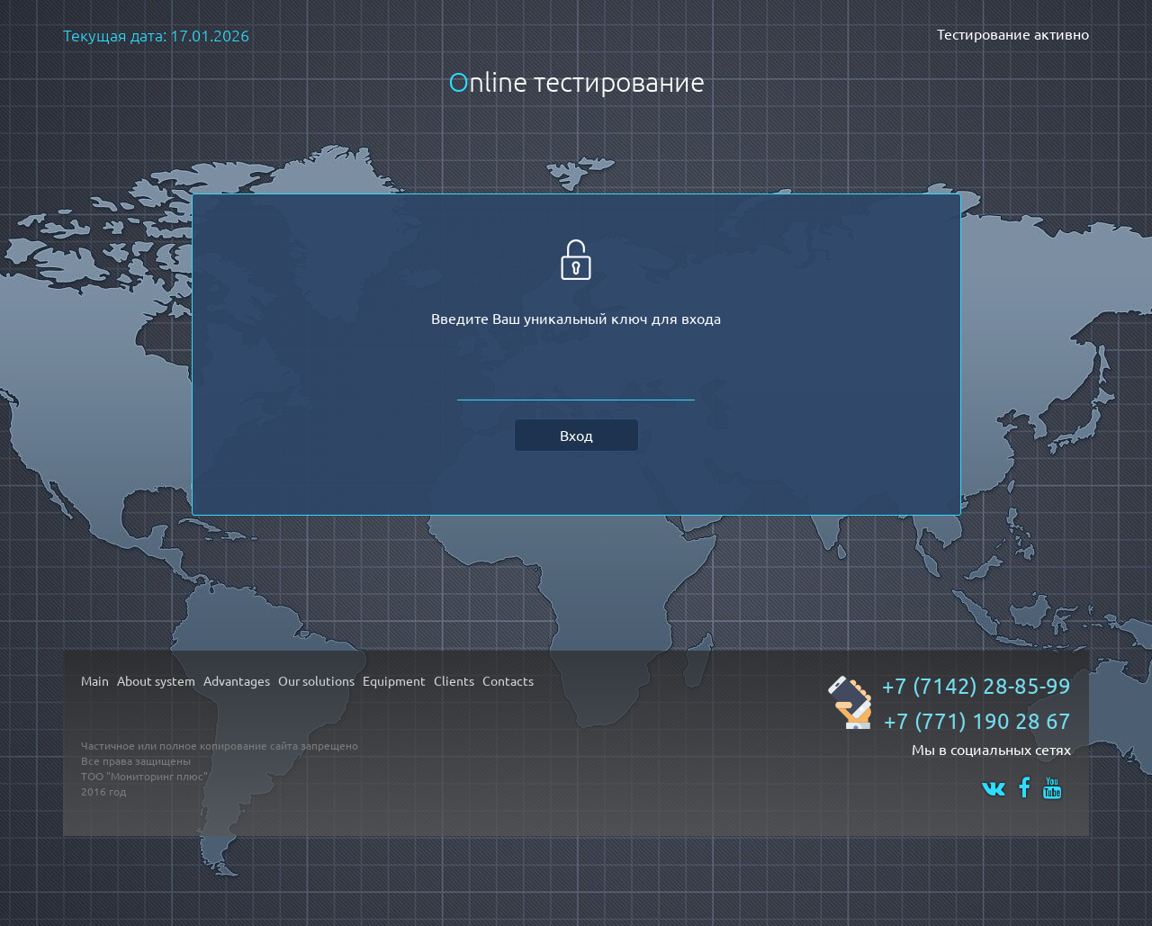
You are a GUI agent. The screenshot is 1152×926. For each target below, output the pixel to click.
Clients (454, 680)
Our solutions (316, 680)
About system (156, 680)
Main (95, 680)
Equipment (394, 680)
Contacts (508, 680)
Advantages (236, 680)
